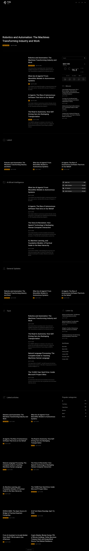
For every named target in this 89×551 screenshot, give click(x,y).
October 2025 (65, 359)
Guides (30, 119)
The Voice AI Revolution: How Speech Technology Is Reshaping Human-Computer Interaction (40, 225)
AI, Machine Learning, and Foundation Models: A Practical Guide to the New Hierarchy (40, 243)
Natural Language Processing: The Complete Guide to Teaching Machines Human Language (41, 355)
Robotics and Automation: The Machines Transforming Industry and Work (26, 39)
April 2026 (64, 346)
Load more (29, 549)
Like (84, 182)
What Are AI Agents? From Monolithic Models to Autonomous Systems (41, 78)
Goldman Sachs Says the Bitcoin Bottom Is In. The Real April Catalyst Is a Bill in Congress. (71, 107)
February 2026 (65, 351)
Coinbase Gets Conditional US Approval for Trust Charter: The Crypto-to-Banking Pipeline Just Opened (71, 115)
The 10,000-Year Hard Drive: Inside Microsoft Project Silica (41, 373)
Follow (83, 185)
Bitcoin (32, 543)
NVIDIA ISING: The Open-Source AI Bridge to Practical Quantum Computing (15, 513)
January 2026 (65, 354)
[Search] (84, 58)
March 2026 (64, 349)
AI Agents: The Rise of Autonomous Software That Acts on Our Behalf (41, 96)
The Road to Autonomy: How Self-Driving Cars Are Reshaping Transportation (41, 114)
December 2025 (65, 356)
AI (33, 169)
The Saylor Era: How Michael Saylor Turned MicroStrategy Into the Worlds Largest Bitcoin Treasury (70, 100)
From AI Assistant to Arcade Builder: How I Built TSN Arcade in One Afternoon (15, 537)
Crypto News (6, 45)
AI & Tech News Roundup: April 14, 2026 (43, 512)
